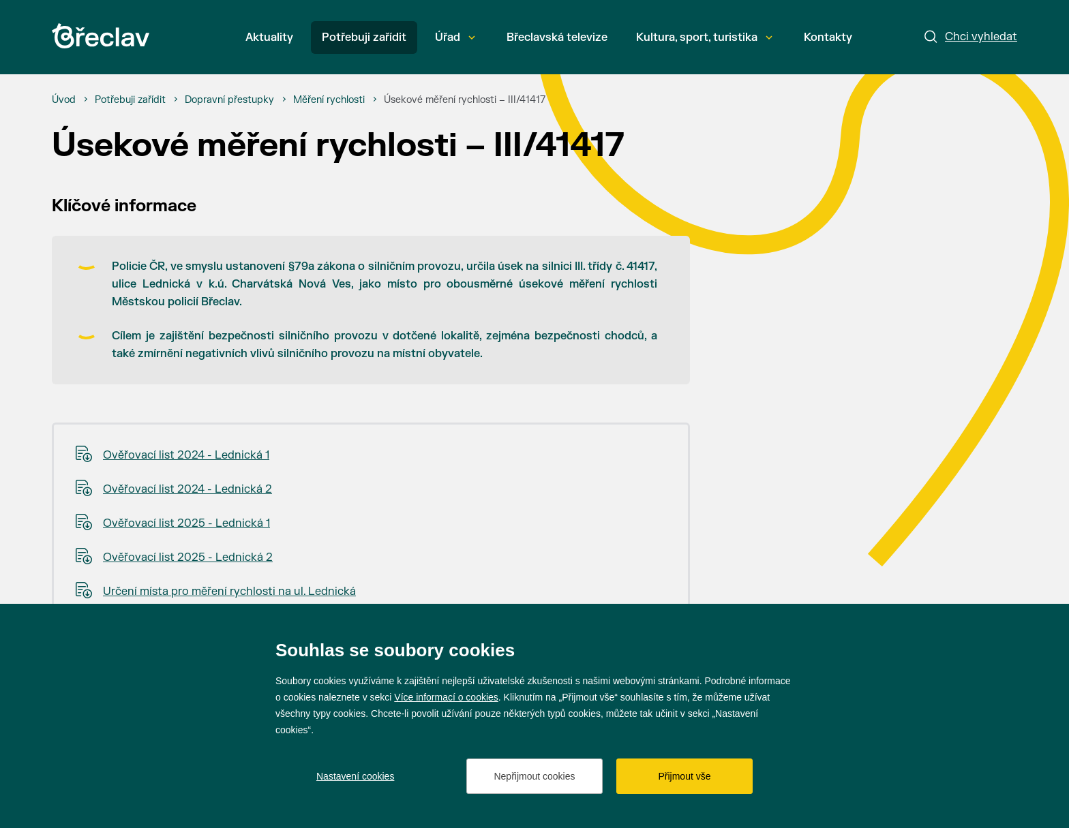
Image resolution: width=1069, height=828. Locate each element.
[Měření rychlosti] (329, 100)
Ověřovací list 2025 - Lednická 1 (186, 523)
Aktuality (269, 37)
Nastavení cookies (355, 776)
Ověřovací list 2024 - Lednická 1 (186, 455)
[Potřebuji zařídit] (130, 100)
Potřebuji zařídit (364, 37)
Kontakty (828, 37)
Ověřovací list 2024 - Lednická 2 (187, 489)
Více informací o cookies (446, 697)
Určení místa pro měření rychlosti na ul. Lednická (229, 591)
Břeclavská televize (557, 37)
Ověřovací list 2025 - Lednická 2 (188, 557)
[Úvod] (64, 100)
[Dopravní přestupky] (229, 100)
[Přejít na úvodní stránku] (100, 35)
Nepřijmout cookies (534, 776)
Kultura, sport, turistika (704, 37)
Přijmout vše (684, 776)
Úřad (455, 37)
